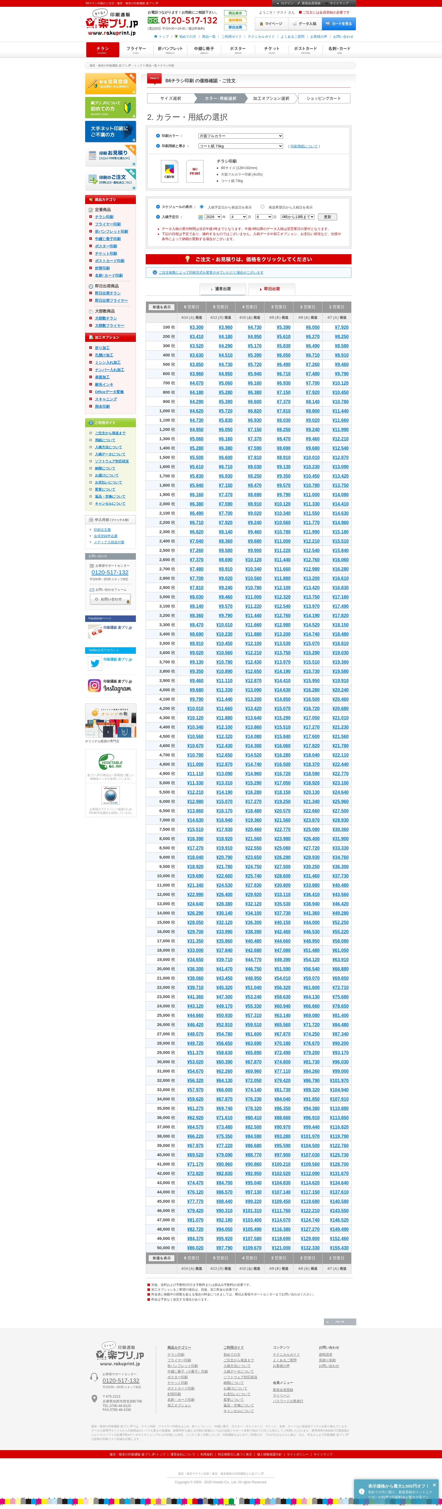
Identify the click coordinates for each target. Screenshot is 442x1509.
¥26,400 (311, 838)
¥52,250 (340, 922)
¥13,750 (340, 485)
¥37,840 (224, 950)
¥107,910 (339, 1099)
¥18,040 (311, 755)
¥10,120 (340, 383)
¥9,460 (342, 364)
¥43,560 (340, 894)
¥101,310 (252, 1210)
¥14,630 (340, 513)
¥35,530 (282, 903)
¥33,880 (311, 885)
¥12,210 (340, 438)
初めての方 (187, 37)
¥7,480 (313, 373)
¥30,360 (340, 829)
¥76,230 (253, 1099)
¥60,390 (224, 1062)
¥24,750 (253, 866)
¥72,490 (282, 1052)
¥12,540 (340, 448)
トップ (164, 37)
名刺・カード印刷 (339, 50)
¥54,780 (224, 1034)
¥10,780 (340, 401)
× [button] (434, 1485)
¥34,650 (195, 959)
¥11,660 (340, 420)
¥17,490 (340, 606)
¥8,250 (342, 336)
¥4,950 (255, 336)
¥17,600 (311, 736)
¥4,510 (226, 355)
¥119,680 (310, 1201)
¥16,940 (224, 820)
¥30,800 (282, 885)
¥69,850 (340, 978)
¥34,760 (340, 857)
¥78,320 (253, 1108)
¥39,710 (224, 959)
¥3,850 (197, 364)
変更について (105, 489)
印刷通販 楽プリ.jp (117, 628)
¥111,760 (281, 1210)
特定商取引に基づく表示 (235, 1454)
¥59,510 (253, 1024)
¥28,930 (340, 820)
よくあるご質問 (292, 37)
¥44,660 (282, 941)
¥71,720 (311, 1024)
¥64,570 (195, 1127)
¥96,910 (311, 1117)
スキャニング (106, 399)
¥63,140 (282, 1015)
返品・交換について (110, 496)
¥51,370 (195, 1052)
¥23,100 (340, 783)
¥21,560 (340, 736)
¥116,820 (339, 1127)
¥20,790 (224, 857)
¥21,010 (340, 717)
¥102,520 (281, 1173)
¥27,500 (340, 810)
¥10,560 (282, 522)
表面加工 (102, 377)
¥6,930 (284, 383)
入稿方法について (108, 447)
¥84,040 (282, 1099)
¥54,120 (311, 959)
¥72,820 (195, 1173)
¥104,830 (281, 1182)
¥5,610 (284, 336)
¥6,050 (313, 327)
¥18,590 (311, 773)
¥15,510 (340, 541)
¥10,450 (340, 392)
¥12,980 (311, 569)
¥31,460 (311, 876)
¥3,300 (197, 327)
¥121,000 (281, 1248)
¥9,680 (313, 448)
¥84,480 (340, 1024)
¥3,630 (197, 355)
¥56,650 (224, 1043)
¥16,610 (340, 578)
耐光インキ (104, 384)
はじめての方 (111, 108)
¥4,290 (226, 346)
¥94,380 (311, 1108)
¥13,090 (340, 466)
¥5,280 (226, 392)
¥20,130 (311, 792)
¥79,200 (311, 1052)
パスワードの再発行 (288, 1401)
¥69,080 (311, 1015)
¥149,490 (339, 1229)
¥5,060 (226, 383)
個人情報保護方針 (269, 1454)
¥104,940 (339, 1089)
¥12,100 (282, 587)
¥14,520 (311, 624)
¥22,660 (311, 810)
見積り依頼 (327, 1360)
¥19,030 (340, 652)
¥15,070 (311, 643)
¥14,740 (311, 634)
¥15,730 (311, 671)
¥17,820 (340, 615)
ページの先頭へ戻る (340, 1322)
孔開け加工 (104, 355)
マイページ (272, 24)
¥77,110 (282, 1071)
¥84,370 (195, 1238)
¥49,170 (224, 1006)
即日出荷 (272, 289)
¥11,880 (282, 578)
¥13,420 (340, 476)
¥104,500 (310, 1145)
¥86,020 (195, 1248)
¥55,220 (340, 931)
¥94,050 (224, 1229)
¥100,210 (281, 1164)
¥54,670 (195, 1071)
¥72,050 (253, 1080)
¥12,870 (340, 457)
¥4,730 (255, 327)
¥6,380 (255, 392)
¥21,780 (340, 745)
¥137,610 (339, 1192)
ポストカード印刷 (305, 50)
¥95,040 (253, 1182)
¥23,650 (253, 857)
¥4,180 (226, 336)
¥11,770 (311, 522)
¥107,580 (252, 1238)
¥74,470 (195, 1182)
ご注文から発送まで (110, 433)
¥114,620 (310, 1182)
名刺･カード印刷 (109, 275)
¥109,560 (310, 1164)
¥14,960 (340, 522)
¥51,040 (253, 987)
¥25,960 (340, 801)
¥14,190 (311, 615)
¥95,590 (282, 1145)
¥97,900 (282, 1155)
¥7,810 (284, 411)
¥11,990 (340, 429)
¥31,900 (340, 838)
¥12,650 (253, 671)
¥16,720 (311, 708)
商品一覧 (209, 37)
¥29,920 (253, 894)
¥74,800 (282, 1062)
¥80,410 (253, 1117)
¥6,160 (255, 383)
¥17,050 (311, 717)
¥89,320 (311, 1089)
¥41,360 (311, 913)
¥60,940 (282, 1006)
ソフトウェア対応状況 (112, 461)
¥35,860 (224, 941)
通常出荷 (223, 289)
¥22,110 (340, 755)
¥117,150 (310, 1192)
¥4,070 (197, 383)
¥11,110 (224, 680)
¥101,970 (339, 1080)
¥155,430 (339, 1248)
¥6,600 (255, 401)
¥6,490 (313, 346)
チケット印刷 (272, 50)
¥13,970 (311, 606)
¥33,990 (224, 931)
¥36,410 (311, 894)
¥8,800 (313, 411)
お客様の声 (318, 37)
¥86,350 (282, 1108)
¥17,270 (311, 727)
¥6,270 (313, 336)
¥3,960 (226, 327)
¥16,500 (311, 699)
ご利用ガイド (232, 37)
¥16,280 (340, 569)
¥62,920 (195, 1117)
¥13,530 (282, 643)
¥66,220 (195, 1136)
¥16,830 (340, 587)
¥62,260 (224, 1071)
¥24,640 (340, 792)
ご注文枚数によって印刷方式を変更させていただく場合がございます (211, 272)
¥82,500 (253, 1127)
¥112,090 (310, 1173)
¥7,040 (197, 541)
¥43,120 (195, 1006)
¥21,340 (311, 801)
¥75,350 (224, 1136)
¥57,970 (195, 1089)
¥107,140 (281, 1192)
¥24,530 (224, 885)
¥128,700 (339, 1164)
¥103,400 (252, 1220)
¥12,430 (253, 662)
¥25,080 (311, 829)
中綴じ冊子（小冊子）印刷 (187, 1371)
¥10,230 (311, 466)
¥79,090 (224, 1155)
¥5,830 (284, 346)
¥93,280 (282, 1136)
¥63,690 (253, 1043)
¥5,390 (284, 327)
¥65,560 (282, 1024)
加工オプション (179, 1405)
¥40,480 (340, 885)
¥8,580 (342, 346)
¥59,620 (195, 1099)
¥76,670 (311, 1043)
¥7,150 (284, 392)
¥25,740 (253, 876)
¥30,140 (224, 913)
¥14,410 (340, 504)
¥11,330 (311, 504)
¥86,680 (253, 1145)
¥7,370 (284, 401)
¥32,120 (253, 903)
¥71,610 (224, 1117)
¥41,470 (224, 969)
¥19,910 (340, 680)
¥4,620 (197, 411)
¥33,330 (340, 848)
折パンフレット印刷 (170, 50)
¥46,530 (311, 931)
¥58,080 (340, 941)
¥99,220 (253, 1201)
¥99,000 (340, 1071)
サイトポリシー (298, 1454)
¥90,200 (340, 1043)
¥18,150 (340, 624)
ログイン (287, 3)
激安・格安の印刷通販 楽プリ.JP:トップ (137, 1454)
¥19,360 (340, 662)
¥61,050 (340, 950)
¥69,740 (224, 1108)
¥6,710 (313, 355)
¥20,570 (282, 810)
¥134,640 (339, 1182)
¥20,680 (340, 708)
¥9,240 (313, 429)
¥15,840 (340, 550)
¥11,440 (340, 411)
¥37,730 (340, 876)
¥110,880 (339, 1108)
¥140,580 (339, 1201)
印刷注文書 (102, 529)
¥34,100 (253, 913)
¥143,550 (339, 1210)
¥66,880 (340, 969)
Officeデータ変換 (109, 392)
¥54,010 (282, 978)
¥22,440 (340, 764)
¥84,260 (311, 1071)
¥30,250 (311, 866)
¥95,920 (224, 1238)
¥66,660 (311, 1006)
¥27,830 (253, 885)
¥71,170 (195, 1164)
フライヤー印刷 (136, 50)
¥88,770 (253, 1155)
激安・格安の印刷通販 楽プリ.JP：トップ (116, 65)
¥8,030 (284, 420)
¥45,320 (224, 987)
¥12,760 (311, 559)
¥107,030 (310, 1155)
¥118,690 (281, 1238)
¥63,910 (340, 959)
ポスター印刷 (238, 50)
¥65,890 (253, 1052)
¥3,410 (197, 336)
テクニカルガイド (261, 37)
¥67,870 (282, 1034)
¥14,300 (253, 745)
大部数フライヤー (109, 325)
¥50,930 (224, 1015)
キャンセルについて (110, 504)
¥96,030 (340, 1062)
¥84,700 (224, 1182)
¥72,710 (340, 987)
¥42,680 (253, 950)
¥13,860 (253, 727)
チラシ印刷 (103, 50)
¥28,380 (224, 903)
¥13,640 (253, 717)
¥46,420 (340, 903)
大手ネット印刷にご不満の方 (111, 132)
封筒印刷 (102, 268)
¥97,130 (253, 1192)
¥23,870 (311, 820)
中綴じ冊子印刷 (204, 50)
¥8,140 (313, 401)
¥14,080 (340, 494)
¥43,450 (224, 978)
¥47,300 (224, 996)
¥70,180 (282, 1043)
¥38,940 (311, 903)
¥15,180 (340, 531)
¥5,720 (255, 364)
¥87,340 (340, 1034)
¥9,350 (284, 476)
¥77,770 (195, 1201)
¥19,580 (340, 671)
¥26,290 (282, 857)
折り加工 (102, 348)
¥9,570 (284, 485)
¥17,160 (340, 597)
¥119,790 (339, 1136)
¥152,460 (339, 1238)
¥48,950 (311, 941)
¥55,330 (253, 1006)
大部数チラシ (106, 318)
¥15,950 (311, 680)
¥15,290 (311, 652)
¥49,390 (282, 959)
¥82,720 (195, 1229)
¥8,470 (284, 438)
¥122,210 (310, 1210)
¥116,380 (281, 1229)
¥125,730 (339, 1155)
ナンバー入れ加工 (109, 370)
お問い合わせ (343, 37)
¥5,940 (255, 373)
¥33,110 (282, 894)
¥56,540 (311, 969)
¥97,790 (224, 1248)
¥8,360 (226, 541)
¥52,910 (224, 1024)
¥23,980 (282, 838)
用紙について (105, 440)
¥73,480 (224, 1127)
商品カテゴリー (179, 1348)
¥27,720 (311, 848)
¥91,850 (311, 1099)
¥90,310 (224, 1210)
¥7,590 (255, 448)
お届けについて (107, 475)
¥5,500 (197, 457)
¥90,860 (253, 1164)
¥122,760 (339, 1145)
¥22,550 (253, 848)
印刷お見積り (111, 156)
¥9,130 (284, 466)
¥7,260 (313, 364)
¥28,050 (195, 922)
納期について (105, 468)
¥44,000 (311, 922)
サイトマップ (339, 3)
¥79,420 (282, 1080)
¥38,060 (195, 978)
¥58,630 (282, 996)
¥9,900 (255, 550)
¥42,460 (282, 931)
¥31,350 (195, 941)
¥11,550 (311, 513)
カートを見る (339, 24)
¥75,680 (340, 996)
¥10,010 (311, 457)
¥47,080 (282, 950)
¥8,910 (342, 355)
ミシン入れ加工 (108, 362)
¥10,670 (195, 745)
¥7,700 (313, 383)
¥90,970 (282, 1127)
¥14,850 (282, 699)
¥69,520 (195, 1155)
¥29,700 (195, 931)
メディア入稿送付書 (109, 542)
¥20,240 (340, 690)
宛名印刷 (102, 406)
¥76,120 (195, 1192)
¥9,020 (313, 420)
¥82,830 (224, 1173)
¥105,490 (252, 1229)
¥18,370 (311, 764)
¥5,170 (255, 346)
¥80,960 (224, 1164)
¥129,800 (310, 1238)
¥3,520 (197, 346)
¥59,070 (311, 978)
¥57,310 (253, 1015)
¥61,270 (195, 1108)
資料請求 (325, 1355)
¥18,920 (311, 783)
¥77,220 (224, 1145)
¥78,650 (340, 1006)
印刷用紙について (304, 146)
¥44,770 (253, 959)
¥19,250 (282, 801)
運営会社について (183, 1454)
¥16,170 (224, 810)
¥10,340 (282, 513)
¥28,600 (282, 876)
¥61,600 (311, 987)
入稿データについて (110, 454)
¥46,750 (253, 969)
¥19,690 (195, 876)
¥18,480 (340, 634)
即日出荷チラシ (108, 293)
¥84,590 (253, 1136)
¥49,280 (340, 913)
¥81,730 (311, 1062)
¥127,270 (310, 1229)
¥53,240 (253, 996)
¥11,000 (311, 494)
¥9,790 (342, 373)
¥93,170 (340, 1052)
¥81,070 (195, 1220)
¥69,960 (253, 1071)
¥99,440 (311, 1127)
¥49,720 (195, 1043)
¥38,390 (253, 931)
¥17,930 (224, 829)
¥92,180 (224, 1220)
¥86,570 (224, 1192)
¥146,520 (339, 1220)
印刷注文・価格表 (111, 180)
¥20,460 (340, 699)
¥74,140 (253, 1089)
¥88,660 (282, 1117)
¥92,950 (253, 1173)
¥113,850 (339, 1117)
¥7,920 (342, 327)
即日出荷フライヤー (111, 300)
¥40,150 (282, 922)
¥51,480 (311, 950)
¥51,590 (282, 969)
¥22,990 (195, 894)
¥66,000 (224, 1089)
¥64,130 (311, 996)
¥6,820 (255, 411)
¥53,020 (195, 1062)
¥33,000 (195, 950)
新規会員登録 (311, 3)
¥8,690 (284, 448)
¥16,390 (195, 838)
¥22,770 (340, 773)
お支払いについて (108, 482)
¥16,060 (340, 559)
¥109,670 (252, 1248)
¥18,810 (340, 643)
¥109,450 (281, 1201)
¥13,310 (224, 783)
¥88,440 (224, 1201)
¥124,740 (310, 1220)
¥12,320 (282, 597)
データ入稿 (305, 24)
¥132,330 (310, 1248)
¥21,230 (340, 727)
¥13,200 (311, 578)
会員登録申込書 (106, 536)
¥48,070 (195, 1034)
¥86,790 (311, 1080)
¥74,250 (311, 1034)
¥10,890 (224, 671)
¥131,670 (339, 1173)
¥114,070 (281, 1220)
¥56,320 (282, 987)
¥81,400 (340, 1015)
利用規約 (206, 1454)
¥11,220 (282, 550)
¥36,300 (340, 866)
